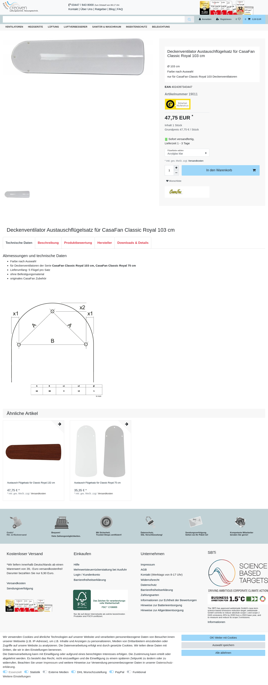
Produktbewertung (78, 243)
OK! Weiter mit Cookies (223, 637)
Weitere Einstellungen (17, 676)
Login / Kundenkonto (87, 574)
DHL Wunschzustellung (92, 672)
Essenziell (15, 672)
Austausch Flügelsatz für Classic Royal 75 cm (97, 483)
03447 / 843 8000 (82, 4)
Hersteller (104, 243)
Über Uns (86, 9)
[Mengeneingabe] (169, 170)
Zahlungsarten (150, 594)
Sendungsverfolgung (20, 588)
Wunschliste (173, 181)
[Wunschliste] (238, 19)
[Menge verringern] (176, 173)
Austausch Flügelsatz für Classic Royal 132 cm (31, 483)
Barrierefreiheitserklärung (90, 579)
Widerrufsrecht (150, 579)
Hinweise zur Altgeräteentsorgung (162, 610)
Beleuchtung (161, 27)
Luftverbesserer (75, 27)
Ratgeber (101, 9)
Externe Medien (59, 672)
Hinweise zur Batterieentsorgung (161, 605)
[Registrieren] (224, 19)
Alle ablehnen (223, 652)
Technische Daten (19, 243)
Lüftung (53, 27)
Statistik (35, 672)
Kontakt (73, 9)
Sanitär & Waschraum (106, 27)
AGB (144, 569)
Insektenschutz (136, 27)
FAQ (120, 9)
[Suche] (189, 19)
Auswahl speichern (223, 645)
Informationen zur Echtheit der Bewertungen (169, 600)
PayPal (119, 672)
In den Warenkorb (231, 170)
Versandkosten (195, 161)
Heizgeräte (35, 27)
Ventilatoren (14, 27)
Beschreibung (48, 243)
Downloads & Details (133, 243)
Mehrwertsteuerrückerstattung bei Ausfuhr (100, 569)
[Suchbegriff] (94, 19)
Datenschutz (149, 584)
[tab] (19, 243)
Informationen (216, 621)
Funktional (139, 672)
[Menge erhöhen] (176, 167)
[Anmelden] (205, 19)
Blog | (112, 9)
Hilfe (76, 564)
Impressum (148, 564)
